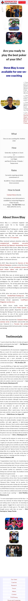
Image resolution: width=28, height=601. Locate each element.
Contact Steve (11, 195)
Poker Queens (21, 307)
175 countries (14, 237)
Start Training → (22, 2)
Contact (14, 594)
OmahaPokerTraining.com (15, 295)
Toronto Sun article (21, 324)
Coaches (14, 582)
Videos (14, 591)
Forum (14, 588)
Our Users (14, 579)
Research (14, 585)
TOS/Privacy (14, 597)
